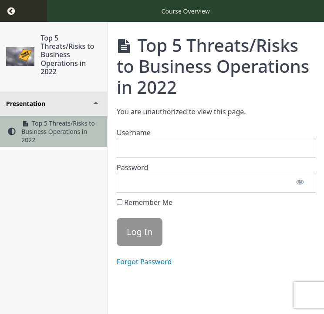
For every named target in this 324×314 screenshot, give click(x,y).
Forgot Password (144, 261)
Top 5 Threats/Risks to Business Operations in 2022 (67, 54)
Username (134, 132)
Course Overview (186, 11)
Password (132, 167)
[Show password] (300, 183)
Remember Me (144, 202)
